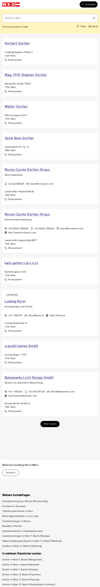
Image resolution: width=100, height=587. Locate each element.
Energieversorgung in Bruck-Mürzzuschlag (24, 501)
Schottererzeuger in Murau (16, 521)
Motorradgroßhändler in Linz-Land (20, 516)
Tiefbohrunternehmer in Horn (17, 511)
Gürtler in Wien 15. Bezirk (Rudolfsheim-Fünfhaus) (28, 584)
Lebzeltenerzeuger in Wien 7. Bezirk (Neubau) (26, 536)
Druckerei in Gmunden (14, 506)
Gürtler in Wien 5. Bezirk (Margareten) (22, 560)
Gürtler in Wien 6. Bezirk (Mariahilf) (20, 565)
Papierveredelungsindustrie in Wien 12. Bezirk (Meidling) (32, 541)
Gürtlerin (10, 473)
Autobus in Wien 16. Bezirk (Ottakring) (22, 546)
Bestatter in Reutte (12, 526)
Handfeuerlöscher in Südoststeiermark (22, 531)
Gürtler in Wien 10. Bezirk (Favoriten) (21, 575)
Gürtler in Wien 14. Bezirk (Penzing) (20, 580)
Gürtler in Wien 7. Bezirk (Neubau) (20, 570)
